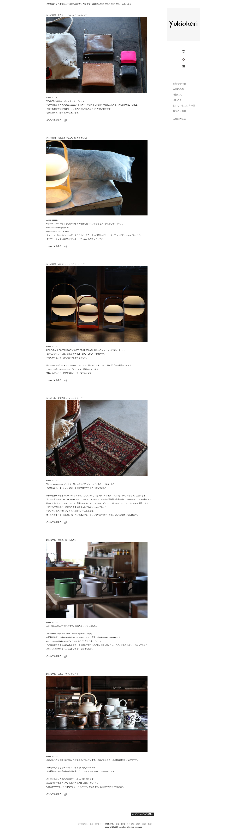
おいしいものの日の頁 (184, 105)
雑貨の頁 (174, 94)
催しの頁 (177, 100)
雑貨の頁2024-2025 (100, 4)
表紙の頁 (50, 4)
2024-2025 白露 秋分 (141, 824)
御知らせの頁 (176, 83)
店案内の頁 (175, 89)
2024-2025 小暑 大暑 (88, 824)
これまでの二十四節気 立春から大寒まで (73, 4)
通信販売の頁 (176, 119)
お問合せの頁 (176, 111)
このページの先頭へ (142, 814)
